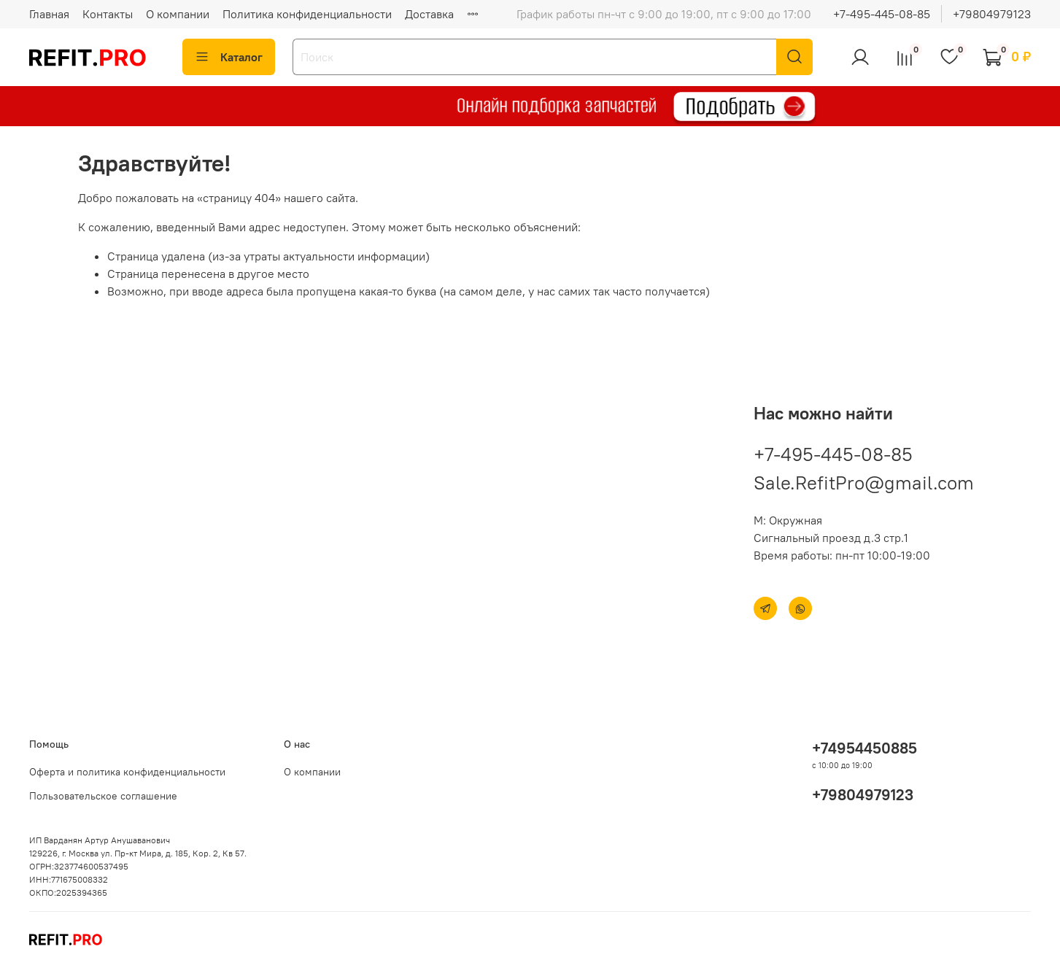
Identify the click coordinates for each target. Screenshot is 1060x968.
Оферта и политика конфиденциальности (127, 771)
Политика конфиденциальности (307, 14)
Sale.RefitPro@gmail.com (864, 483)
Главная (49, 14)
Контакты (107, 14)
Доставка (429, 14)
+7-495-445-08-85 (881, 14)
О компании (177, 14)
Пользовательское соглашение (103, 795)
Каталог (229, 57)
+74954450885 (864, 748)
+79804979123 (992, 14)
